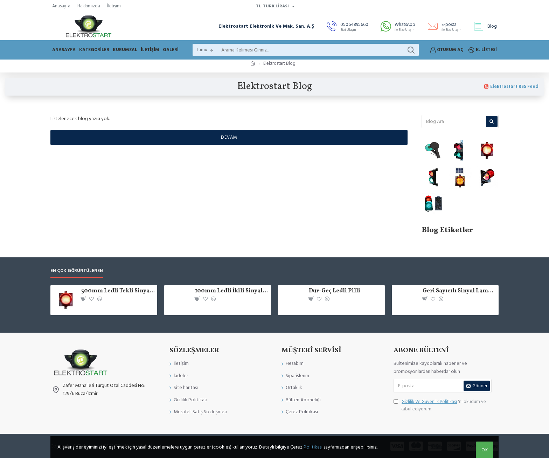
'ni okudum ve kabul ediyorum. (440, 405)
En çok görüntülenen (76, 271)
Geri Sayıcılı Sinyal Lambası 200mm (459, 291)
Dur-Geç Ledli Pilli (334, 291)
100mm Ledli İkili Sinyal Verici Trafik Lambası (232, 291)
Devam (229, 137)
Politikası (313, 447)
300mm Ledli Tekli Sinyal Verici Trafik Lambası (118, 291)
